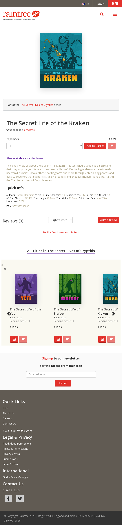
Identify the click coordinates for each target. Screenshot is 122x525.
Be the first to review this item (61, 232)
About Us (8, 413)
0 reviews (29, 130)
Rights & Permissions (15, 448)
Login (100, 4)
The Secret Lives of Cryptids (36, 105)
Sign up (63, 383)
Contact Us (9, 423)
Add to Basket (95, 146)
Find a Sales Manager (15, 477)
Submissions (10, 459)
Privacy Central (11, 454)
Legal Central (10, 464)
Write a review (108, 220)
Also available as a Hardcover (25, 158)
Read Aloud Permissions (17, 443)
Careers (7, 418)
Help (5, 408)
